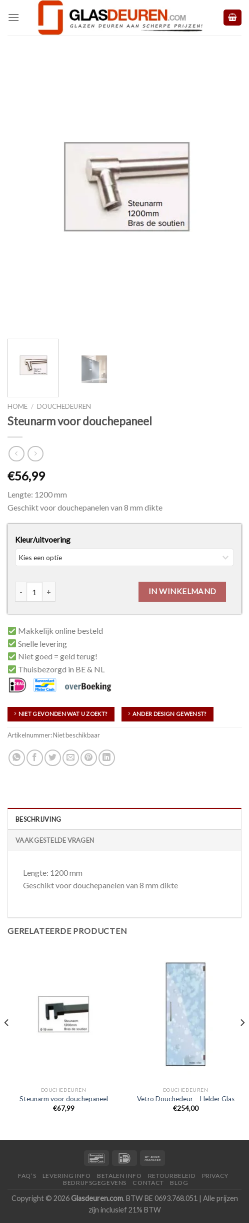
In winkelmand (182, 591)
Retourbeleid (172, 1175)
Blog (179, 1182)
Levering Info (66, 1175)
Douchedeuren (64, 406)
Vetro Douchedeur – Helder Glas (185, 1099)
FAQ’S (27, 1175)
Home (18, 406)
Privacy (215, 1175)
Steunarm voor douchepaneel (64, 1099)
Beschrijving (38, 819)
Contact (148, 1182)
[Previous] (7, 1042)
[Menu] (14, 17)
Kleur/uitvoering (42, 539)
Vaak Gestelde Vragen (55, 840)
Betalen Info (119, 1175)
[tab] (125, 818)
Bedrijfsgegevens (94, 1182)
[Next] (242, 1042)
